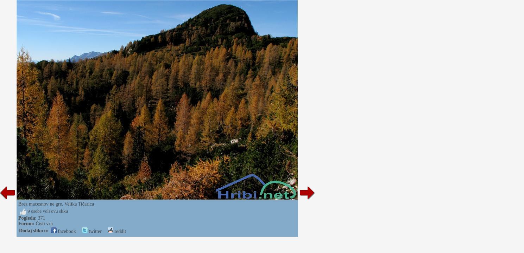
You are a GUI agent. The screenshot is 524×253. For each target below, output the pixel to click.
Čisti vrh (44, 223)
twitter (92, 231)
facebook (63, 231)
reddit (117, 231)
